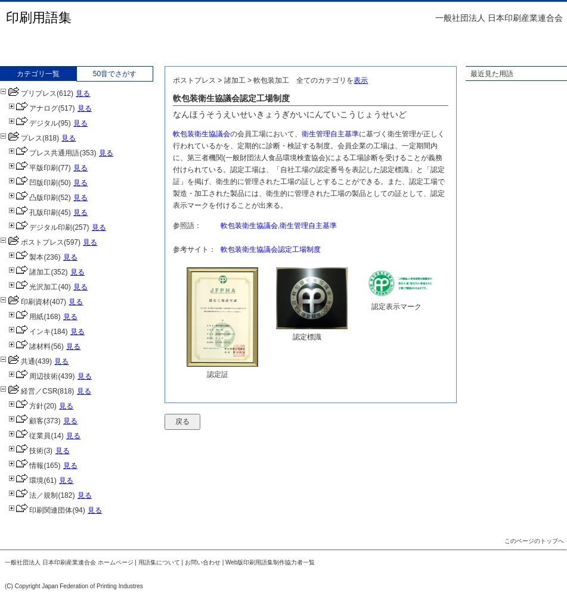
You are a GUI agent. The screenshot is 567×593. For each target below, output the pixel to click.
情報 (26, 465)
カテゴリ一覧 (38, 74)
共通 (17, 361)
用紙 (26, 317)
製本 (26, 257)
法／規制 (33, 495)
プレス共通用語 (43, 153)
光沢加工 (33, 287)
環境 (26, 480)
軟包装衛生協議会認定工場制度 (271, 249)
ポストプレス (32, 242)
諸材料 (29, 346)
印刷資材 (24, 302)
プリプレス (28, 93)
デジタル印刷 (40, 227)
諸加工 (29, 272)
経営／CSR (28, 391)
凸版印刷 (33, 197)
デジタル (33, 123)
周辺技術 (33, 376)
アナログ (33, 108)
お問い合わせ (203, 562)
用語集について (159, 562)
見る (83, 93)
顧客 (26, 421)
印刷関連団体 (40, 510)
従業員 (29, 436)
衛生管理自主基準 (330, 134)
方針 (26, 406)
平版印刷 (33, 168)
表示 (361, 80)
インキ (29, 331)
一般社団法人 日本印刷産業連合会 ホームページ (69, 562)
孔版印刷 (33, 212)
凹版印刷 (33, 183)
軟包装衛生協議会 (201, 134)
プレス (21, 138)
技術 (26, 451)
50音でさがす (115, 74)
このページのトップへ (534, 541)
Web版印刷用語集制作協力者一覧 (270, 562)
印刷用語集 (39, 17)
